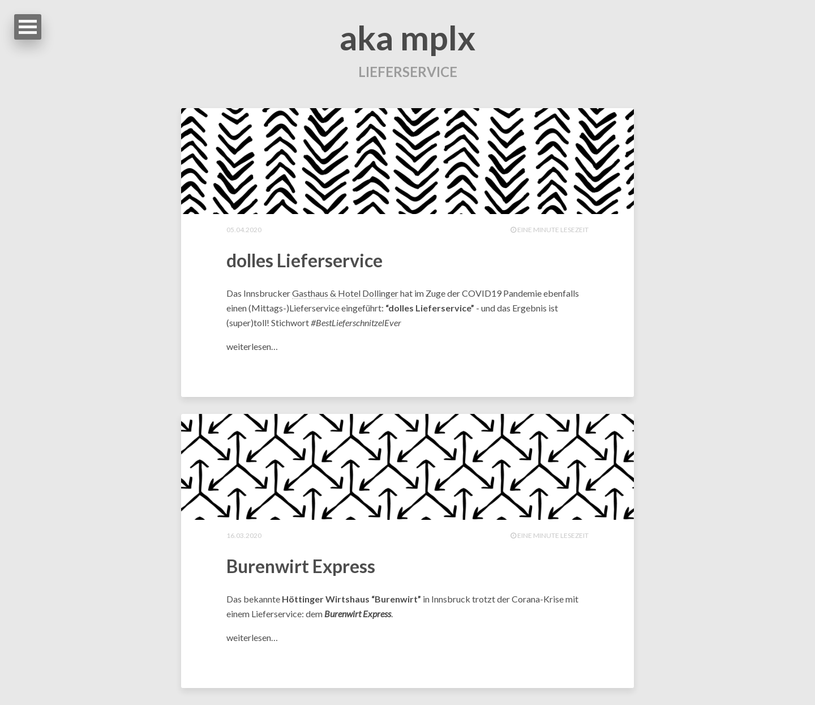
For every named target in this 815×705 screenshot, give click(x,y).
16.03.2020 (243, 535)
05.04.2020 (243, 229)
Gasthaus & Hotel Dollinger (345, 293)
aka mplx (407, 37)
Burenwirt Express (300, 566)
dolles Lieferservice (304, 260)
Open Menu (27, 27)
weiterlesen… (252, 346)
